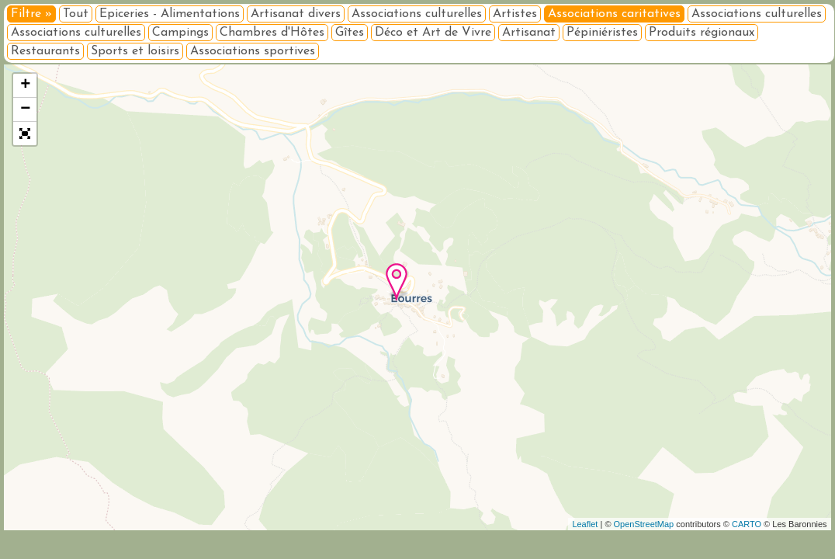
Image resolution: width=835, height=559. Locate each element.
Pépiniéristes (602, 32)
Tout (75, 14)
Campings (180, 32)
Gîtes (349, 32)
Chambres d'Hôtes (272, 32)
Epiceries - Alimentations (169, 14)
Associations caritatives (614, 14)
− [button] (25, 109)
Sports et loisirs (135, 51)
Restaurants (45, 51)
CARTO (746, 524)
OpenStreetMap (644, 524)
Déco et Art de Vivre (433, 32)
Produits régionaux (701, 32)
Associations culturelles (417, 14)
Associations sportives (252, 51)
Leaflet (585, 524)
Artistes (515, 14)
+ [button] (25, 85)
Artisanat (529, 32)
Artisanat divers (296, 14)
